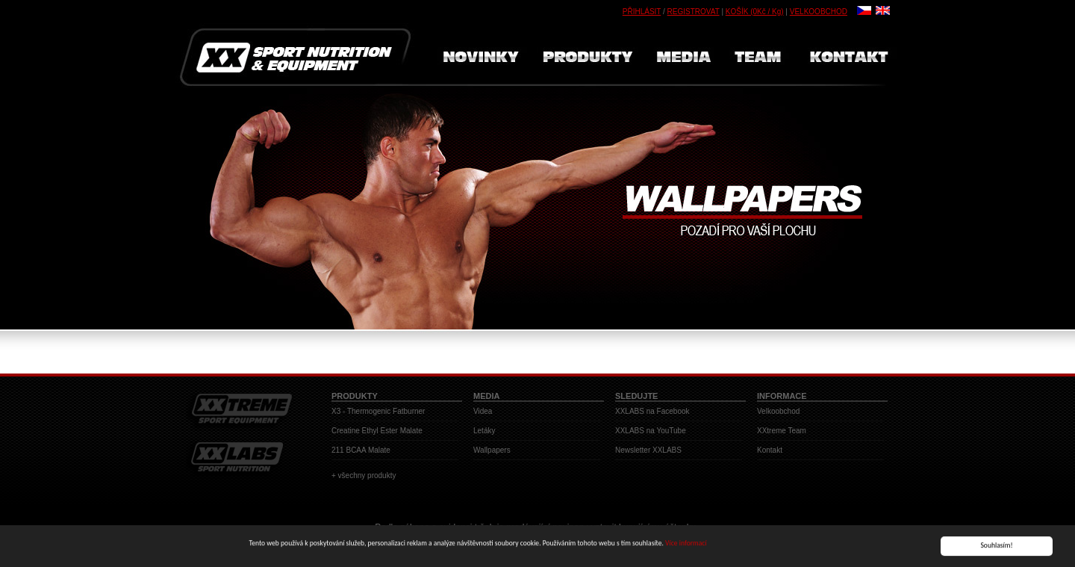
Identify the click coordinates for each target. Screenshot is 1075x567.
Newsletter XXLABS (648, 450)
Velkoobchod (778, 411)
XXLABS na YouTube (650, 431)
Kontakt (769, 450)
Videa (482, 411)
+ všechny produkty (363, 475)
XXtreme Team (781, 431)
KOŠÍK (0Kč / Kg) (755, 11)
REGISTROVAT (693, 11)
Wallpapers (492, 450)
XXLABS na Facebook (652, 411)
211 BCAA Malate (360, 450)
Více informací (685, 544)
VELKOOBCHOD (818, 11)
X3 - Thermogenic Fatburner (378, 411)
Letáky (484, 431)
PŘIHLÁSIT (642, 11)
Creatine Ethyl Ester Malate (377, 431)
